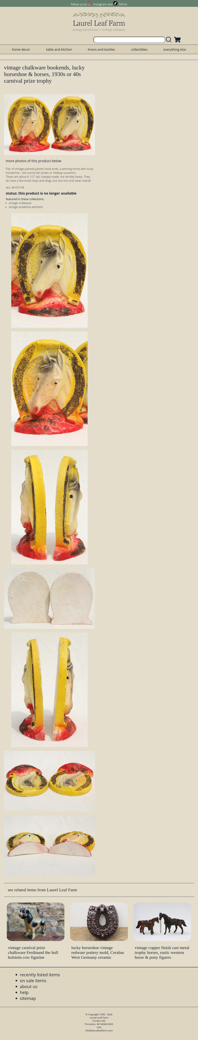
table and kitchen (59, 49)
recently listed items (40, 975)
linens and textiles (101, 49)
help (24, 992)
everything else (174, 49)
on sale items (33, 980)
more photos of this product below (33, 160)
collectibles (139, 49)
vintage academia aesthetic (26, 207)
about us (28, 986)
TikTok (123, 4)
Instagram (100, 4)
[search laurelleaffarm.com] (169, 40)
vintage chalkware (20, 203)
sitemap (28, 998)
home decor (21, 49)
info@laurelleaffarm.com (99, 1030)
